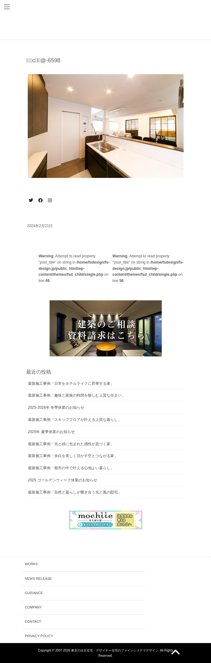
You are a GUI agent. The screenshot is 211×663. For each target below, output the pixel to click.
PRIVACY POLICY (39, 636)
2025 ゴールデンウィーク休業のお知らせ (62, 480)
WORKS (31, 564)
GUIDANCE (34, 593)
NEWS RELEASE (38, 578)
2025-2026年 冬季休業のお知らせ (56, 407)
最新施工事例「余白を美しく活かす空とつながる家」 (73, 456)
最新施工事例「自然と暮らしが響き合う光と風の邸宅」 (75, 492)
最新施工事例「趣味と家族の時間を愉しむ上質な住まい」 (76, 395)
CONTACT (33, 621)
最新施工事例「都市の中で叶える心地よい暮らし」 (71, 468)
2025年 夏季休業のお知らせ (51, 432)
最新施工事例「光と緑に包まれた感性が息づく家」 (71, 444)
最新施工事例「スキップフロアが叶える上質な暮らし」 (75, 419)
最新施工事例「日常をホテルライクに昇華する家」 (71, 383)
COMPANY (33, 607)
